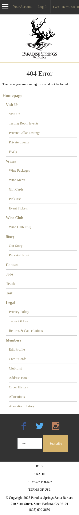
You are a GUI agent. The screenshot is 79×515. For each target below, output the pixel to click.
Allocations (17, 397)
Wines (11, 161)
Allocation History (22, 406)
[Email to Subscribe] (29, 443)
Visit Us (12, 105)
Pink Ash (15, 199)
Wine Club (14, 218)
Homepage (12, 95)
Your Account (22, 6)
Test (9, 293)
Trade (10, 284)
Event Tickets (18, 208)
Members (13, 340)
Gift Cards (16, 189)
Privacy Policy (19, 312)
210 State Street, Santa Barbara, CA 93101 (39, 504)
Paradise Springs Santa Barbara (39, 38)
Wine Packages (19, 170)
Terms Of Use (18, 321)
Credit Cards (17, 359)
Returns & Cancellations (26, 331)
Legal (10, 303)
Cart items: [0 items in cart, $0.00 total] (66, 7)
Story (10, 236)
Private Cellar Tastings (24, 133)
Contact (12, 265)
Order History (18, 387)
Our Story (16, 246)
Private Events (19, 142)
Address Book (18, 378)
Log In (42, 6)
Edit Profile (17, 349)
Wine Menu (17, 180)
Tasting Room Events (24, 123)
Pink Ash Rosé (19, 255)
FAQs (13, 152)
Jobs (9, 274)
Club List (15, 368)
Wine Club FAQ (20, 227)
